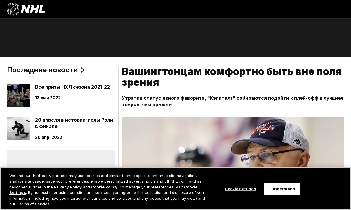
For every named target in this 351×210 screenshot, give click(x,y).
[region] (175, 188)
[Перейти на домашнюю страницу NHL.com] (26, 9)
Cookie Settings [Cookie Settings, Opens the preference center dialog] (240, 188)
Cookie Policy (104, 187)
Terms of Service (33, 204)
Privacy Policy (68, 187)
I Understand (282, 188)
